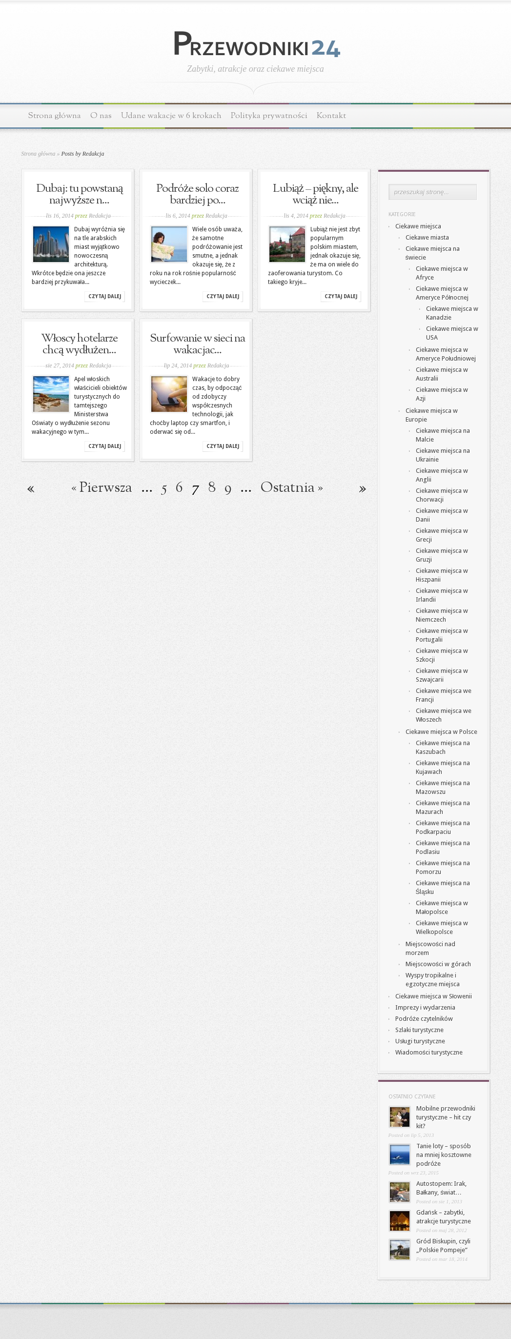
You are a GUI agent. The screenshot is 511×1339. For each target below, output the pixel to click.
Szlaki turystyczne (419, 1030)
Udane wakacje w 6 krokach (171, 116)
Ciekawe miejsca (418, 226)
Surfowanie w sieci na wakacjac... (197, 344)
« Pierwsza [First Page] (101, 488)
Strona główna (55, 116)
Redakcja (100, 215)
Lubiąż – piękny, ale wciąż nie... (316, 195)
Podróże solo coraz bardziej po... (197, 195)
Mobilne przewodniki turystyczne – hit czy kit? (445, 1117)
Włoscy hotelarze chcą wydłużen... (79, 344)
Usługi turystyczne (420, 1041)
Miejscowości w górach (438, 964)
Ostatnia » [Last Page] (292, 488)
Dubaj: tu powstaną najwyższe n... (79, 195)
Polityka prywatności (269, 116)
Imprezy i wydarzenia (425, 1007)
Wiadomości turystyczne (429, 1052)
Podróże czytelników (424, 1018)
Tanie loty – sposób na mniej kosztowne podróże (443, 1154)
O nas (101, 116)
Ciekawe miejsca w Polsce (441, 731)
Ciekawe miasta (427, 237)
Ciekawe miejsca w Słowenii (433, 996)
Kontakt (331, 116)
